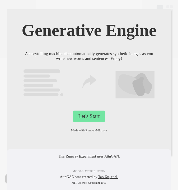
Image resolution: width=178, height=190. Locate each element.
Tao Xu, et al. (108, 177)
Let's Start (89, 116)
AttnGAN (111, 156)
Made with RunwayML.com (89, 130)
